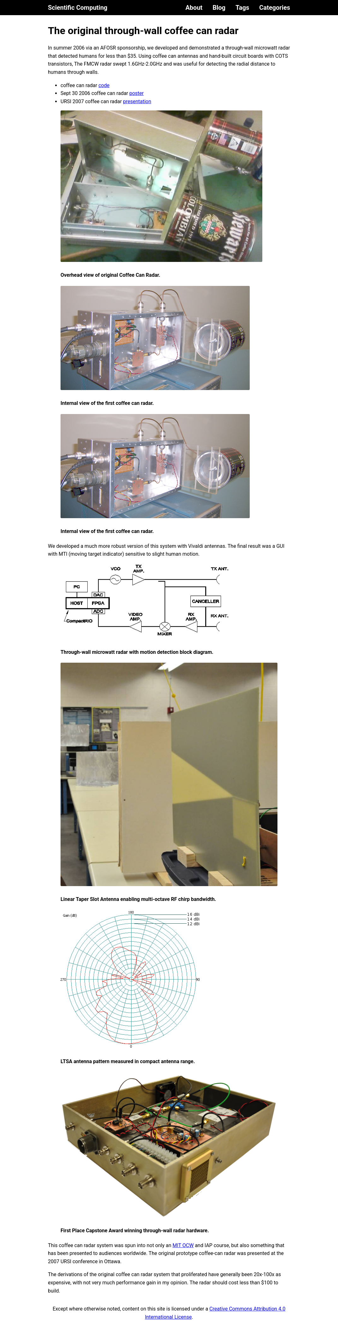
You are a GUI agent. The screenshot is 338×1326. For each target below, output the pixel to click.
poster (136, 93)
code (103, 85)
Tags (242, 7)
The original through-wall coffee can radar (143, 31)
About (193, 7)
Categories (274, 7)
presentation (137, 101)
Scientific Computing (78, 7)
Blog (219, 7)
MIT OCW (183, 1245)
